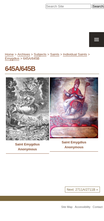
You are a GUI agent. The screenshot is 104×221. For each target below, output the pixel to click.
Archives (23, 54)
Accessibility (82, 206)
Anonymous (27, 149)
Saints (54, 54)
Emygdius (12, 58)
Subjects (40, 54)
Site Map (66, 206)
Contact (98, 206)
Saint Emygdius (27, 144)
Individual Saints (75, 54)
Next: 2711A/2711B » (82, 189)
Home (9, 54)
